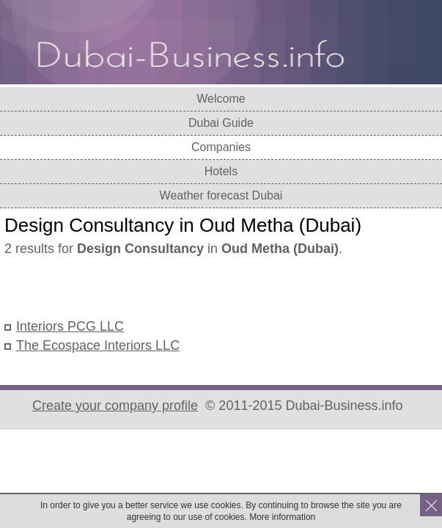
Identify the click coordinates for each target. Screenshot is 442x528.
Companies (221, 147)
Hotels (221, 171)
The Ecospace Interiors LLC (98, 345)
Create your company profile (115, 405)
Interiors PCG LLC (70, 326)
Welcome (220, 98)
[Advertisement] (175, 289)
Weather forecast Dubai (221, 195)
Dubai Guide (221, 123)
